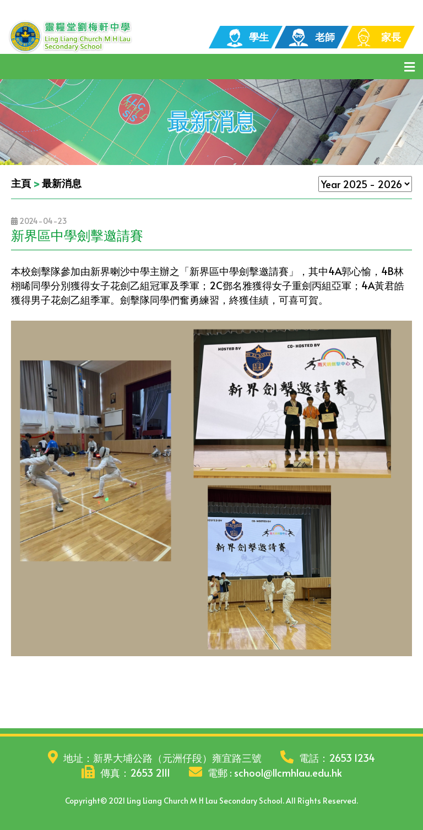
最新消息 (62, 183)
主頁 (21, 183)
